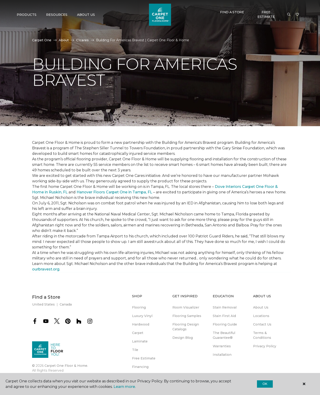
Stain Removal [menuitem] (225, 307)
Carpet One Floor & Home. (66, 366)
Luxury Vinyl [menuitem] (142, 316)
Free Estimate (266, 14)
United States (43, 304)
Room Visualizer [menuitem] (185, 307)
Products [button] (26, 15)
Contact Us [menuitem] (262, 324)
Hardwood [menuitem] (140, 324)
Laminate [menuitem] (140, 341)
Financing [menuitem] (140, 367)
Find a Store (232, 12)
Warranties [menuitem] (222, 346)
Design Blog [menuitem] (182, 338)
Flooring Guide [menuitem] (225, 324)
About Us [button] (86, 15)
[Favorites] (297, 15)
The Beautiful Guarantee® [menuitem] (224, 335)
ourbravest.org (45, 269)
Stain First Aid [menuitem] (224, 316)
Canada (66, 304)
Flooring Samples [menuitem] (186, 316)
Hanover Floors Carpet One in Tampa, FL (114, 192)
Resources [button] (56, 15)
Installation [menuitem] (222, 355)
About (64, 40)
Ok (264, 384)
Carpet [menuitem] (137, 333)
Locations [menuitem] (261, 316)
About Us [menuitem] (260, 307)
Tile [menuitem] (135, 350)
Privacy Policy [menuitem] (264, 346)
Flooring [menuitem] (139, 307)
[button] (288, 15)
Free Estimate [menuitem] (143, 358)
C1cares (82, 40)
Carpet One (41, 40)
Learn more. (124, 386)
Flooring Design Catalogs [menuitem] (185, 326)
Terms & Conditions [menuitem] (262, 335)
